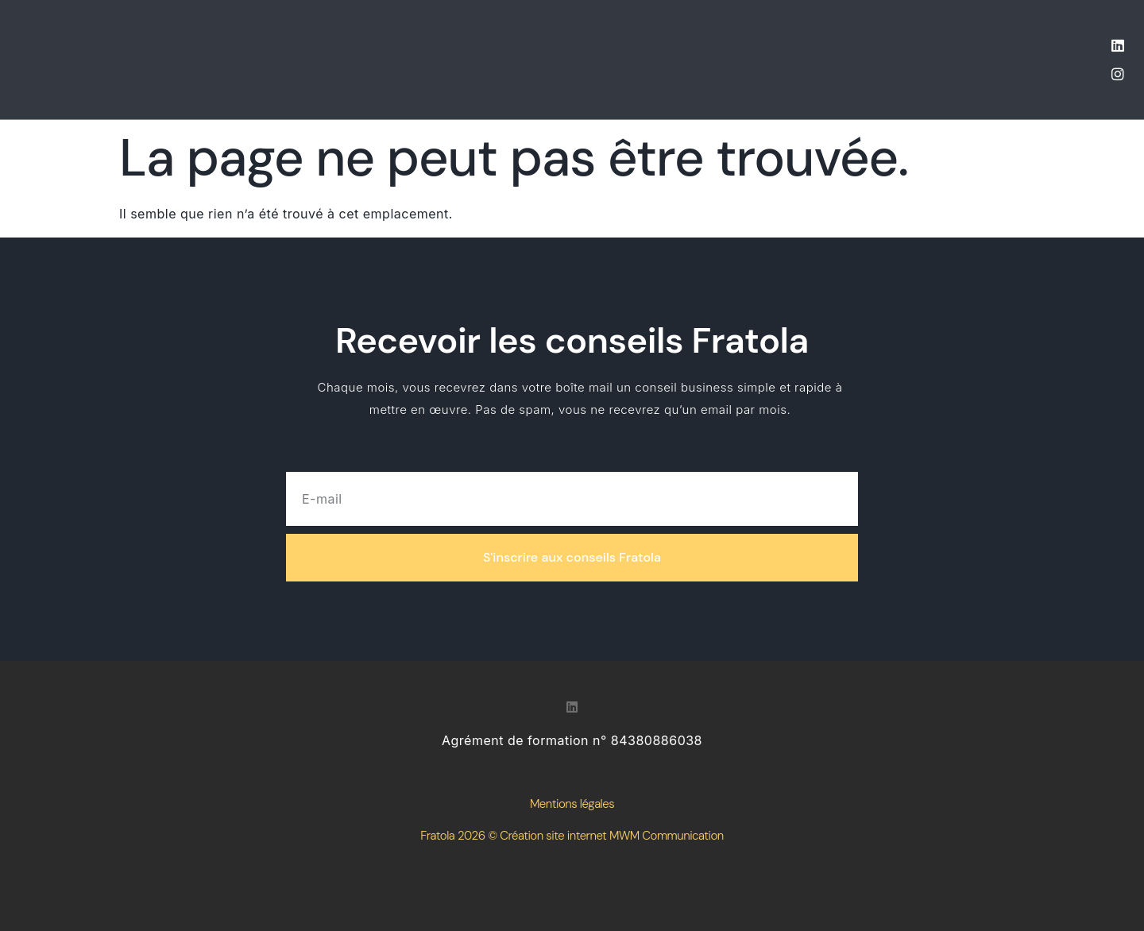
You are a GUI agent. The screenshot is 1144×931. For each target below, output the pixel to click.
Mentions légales (572, 804)
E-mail (306, 461)
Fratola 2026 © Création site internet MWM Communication (572, 836)
